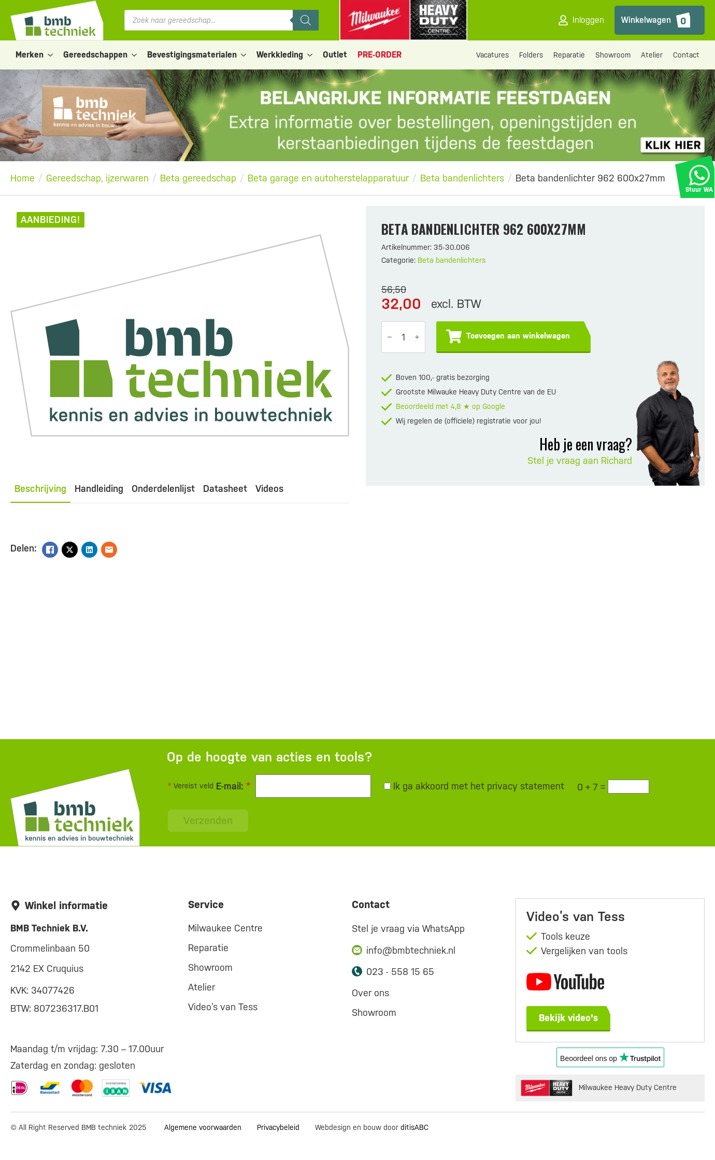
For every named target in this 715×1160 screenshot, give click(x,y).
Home (22, 178)
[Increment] (417, 337)
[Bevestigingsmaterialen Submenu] (244, 55)
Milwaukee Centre (225, 928)
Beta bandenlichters (462, 178)
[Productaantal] (403, 337)
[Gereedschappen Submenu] (134, 55)
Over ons (370, 992)
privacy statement (525, 786)
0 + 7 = (591, 787)
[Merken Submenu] (51, 55)
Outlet (335, 55)
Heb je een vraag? (585, 444)
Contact (686, 55)
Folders (531, 55)
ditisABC (414, 1127)
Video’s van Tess (223, 1006)
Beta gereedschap (198, 178)
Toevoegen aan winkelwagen (518, 336)
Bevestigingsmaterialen (192, 55)
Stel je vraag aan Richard (579, 460)
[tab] (40, 489)
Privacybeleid (278, 1127)
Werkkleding (279, 55)
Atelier (652, 55)
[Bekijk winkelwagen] (659, 20)
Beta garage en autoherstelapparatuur (328, 178)
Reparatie (569, 55)
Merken (30, 55)
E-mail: (233, 786)
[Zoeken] (306, 20)
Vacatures (492, 55)
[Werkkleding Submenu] (310, 55)
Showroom (613, 55)
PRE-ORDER (380, 55)
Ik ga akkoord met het (474, 786)
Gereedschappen (95, 55)
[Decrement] (389, 337)
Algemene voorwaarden (202, 1127)
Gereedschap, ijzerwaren (97, 178)
